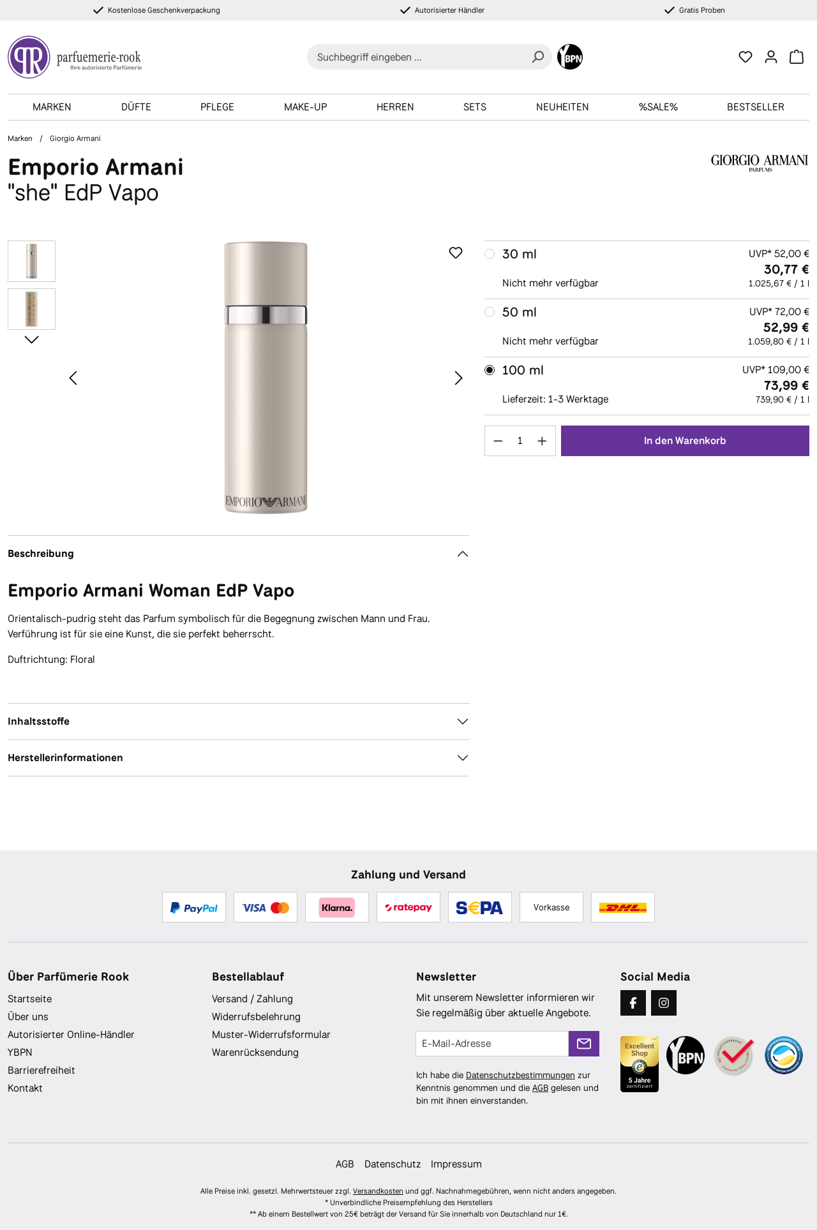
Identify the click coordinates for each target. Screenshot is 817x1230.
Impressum (456, 1164)
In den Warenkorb (685, 440)
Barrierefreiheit (41, 1070)
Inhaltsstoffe (39, 721)
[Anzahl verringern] (497, 441)
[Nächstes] (458, 377)
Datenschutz (392, 1164)
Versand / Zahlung (252, 998)
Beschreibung (41, 553)
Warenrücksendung (255, 1052)
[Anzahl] (520, 441)
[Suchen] (537, 57)
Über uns (28, 1016)
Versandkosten (378, 1191)
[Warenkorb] (796, 57)
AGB (540, 1087)
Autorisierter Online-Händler (71, 1034)
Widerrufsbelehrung (256, 1016)
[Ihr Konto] (771, 57)
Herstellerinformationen (65, 757)
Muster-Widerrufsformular (271, 1034)
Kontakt (25, 1088)
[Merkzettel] (745, 57)
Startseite (30, 998)
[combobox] (415, 57)
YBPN (20, 1052)
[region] (238, 378)
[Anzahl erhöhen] (542, 441)
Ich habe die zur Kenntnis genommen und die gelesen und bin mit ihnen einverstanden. (507, 1087)
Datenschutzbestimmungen (520, 1075)
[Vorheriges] (72, 377)
